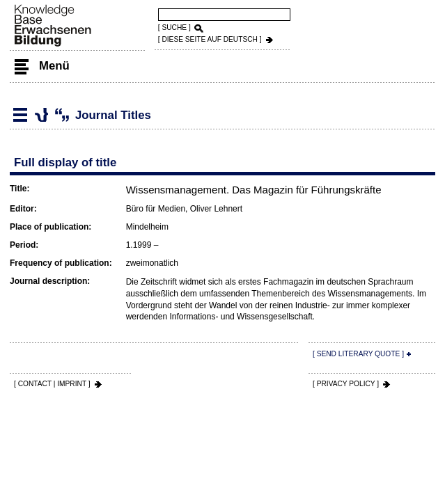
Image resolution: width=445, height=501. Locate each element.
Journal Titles (41, 114)
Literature (20, 114)
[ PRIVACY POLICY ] (346, 384)
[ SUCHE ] (174, 27)
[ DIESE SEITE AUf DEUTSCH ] (210, 39)
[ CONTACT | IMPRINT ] (52, 384)
